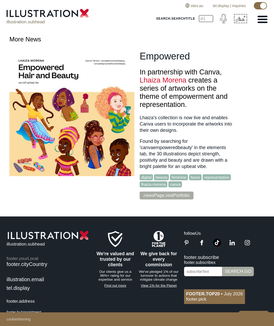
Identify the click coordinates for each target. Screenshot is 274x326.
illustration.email (25, 279)
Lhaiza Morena (163, 80)
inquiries (239, 6)
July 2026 (214, 293)
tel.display (221, 6)
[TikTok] (217, 245)
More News (25, 39)
